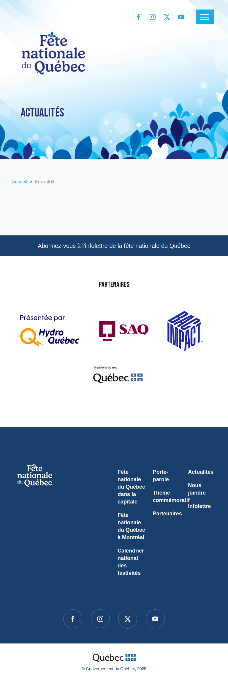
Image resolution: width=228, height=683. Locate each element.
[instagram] (153, 17)
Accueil (19, 181)
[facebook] (138, 17)
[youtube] (181, 17)
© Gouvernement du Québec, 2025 (114, 668)
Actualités (200, 472)
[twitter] (167, 17)
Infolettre (199, 506)
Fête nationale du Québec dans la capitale (131, 487)
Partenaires (167, 514)
